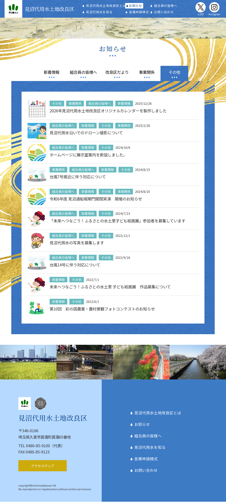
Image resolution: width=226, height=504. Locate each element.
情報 (51, 74)
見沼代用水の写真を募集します (77, 245)
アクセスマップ (42, 467)
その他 (174, 74)
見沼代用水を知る (100, 13)
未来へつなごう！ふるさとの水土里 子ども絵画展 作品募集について (110, 289)
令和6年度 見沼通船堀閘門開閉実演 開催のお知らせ (96, 201)
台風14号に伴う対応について (75, 267)
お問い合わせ (163, 13)
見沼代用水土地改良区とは (106, 6)
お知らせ (135, 6)
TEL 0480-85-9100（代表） (41, 448)
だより (117, 74)
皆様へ (83, 74)
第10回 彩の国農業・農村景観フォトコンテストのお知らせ (102, 311)
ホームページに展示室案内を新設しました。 (88, 157)
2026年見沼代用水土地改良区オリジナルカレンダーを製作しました (108, 113)
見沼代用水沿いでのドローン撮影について (86, 135)
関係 (146, 74)
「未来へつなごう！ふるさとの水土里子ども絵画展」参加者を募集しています (117, 223)
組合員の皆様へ (164, 6)
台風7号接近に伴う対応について (78, 179)
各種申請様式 (138, 13)
